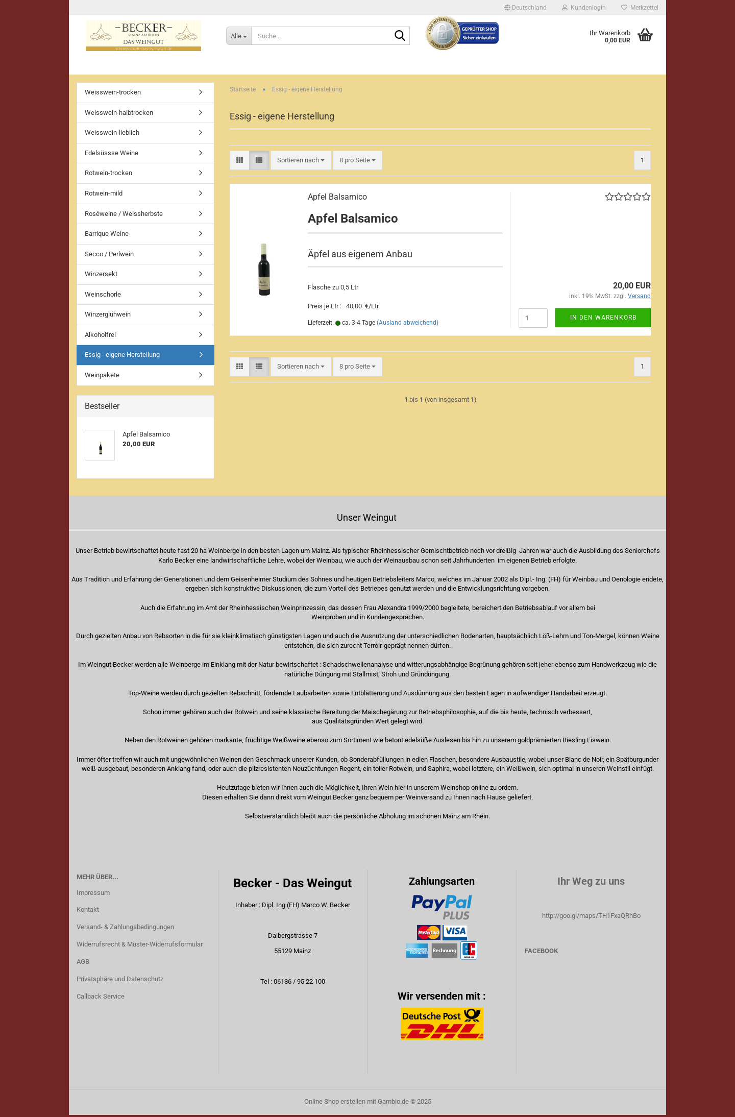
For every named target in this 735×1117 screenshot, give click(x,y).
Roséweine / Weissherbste (124, 215)
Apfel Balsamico (337, 198)
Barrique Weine (107, 235)
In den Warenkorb (603, 319)
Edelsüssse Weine (111, 155)
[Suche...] (238, 36)
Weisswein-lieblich (112, 134)
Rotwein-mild (103, 195)
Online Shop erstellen (334, 1103)
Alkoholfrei (100, 337)
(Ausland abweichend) (407, 324)
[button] (525, 7)
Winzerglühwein (108, 316)
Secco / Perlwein (109, 256)
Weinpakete (102, 377)
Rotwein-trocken (108, 175)
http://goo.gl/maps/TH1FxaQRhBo (591, 917)
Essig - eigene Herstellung (122, 356)
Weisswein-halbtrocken (119, 114)
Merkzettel (639, 7)
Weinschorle (103, 296)
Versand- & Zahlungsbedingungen (125, 929)
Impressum (93, 894)
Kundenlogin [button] (584, 7)
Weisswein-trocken (113, 94)
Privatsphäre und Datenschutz (120, 981)
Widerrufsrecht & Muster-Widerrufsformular (140, 946)
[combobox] (301, 162)
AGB (83, 963)
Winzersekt (101, 276)
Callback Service (101, 998)
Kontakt (88, 911)
